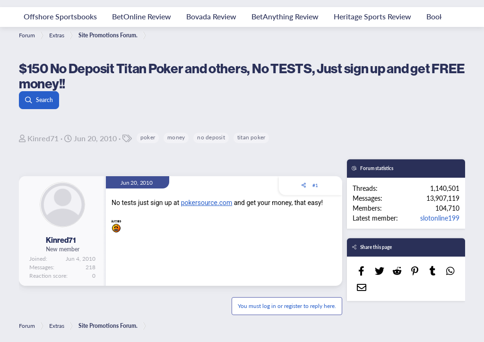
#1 (315, 185)
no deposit (211, 137)
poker (147, 137)
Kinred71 (43, 138)
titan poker (251, 137)
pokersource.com (207, 202)
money (176, 137)
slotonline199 (439, 217)
